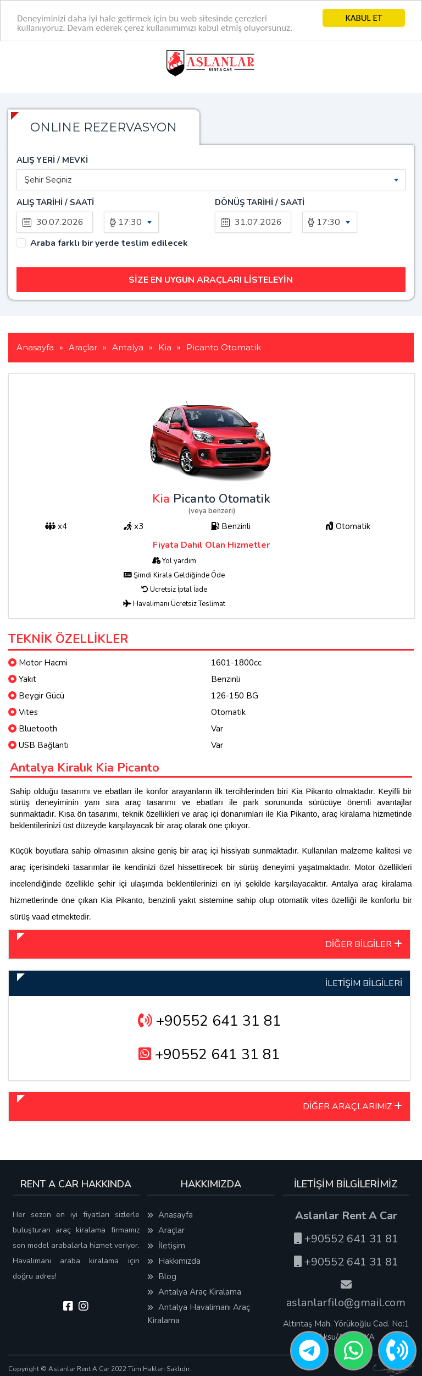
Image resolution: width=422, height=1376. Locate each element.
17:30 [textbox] (130, 222)
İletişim (166, 1245)
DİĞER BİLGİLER (363, 944)
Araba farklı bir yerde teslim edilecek (109, 243)
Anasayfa (170, 1214)
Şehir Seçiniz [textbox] (47, 180)
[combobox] (211, 179)
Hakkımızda (174, 1261)
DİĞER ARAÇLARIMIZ (352, 1106)
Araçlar (166, 1230)
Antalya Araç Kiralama (194, 1291)
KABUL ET (364, 18)
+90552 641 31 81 (209, 1021)
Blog (161, 1276)
